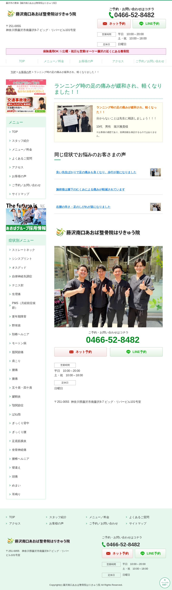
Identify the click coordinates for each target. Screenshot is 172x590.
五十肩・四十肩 (22, 387)
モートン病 (19, 343)
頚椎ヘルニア (20, 334)
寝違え (16, 467)
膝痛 (15, 378)
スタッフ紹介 (20, 140)
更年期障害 (19, 316)
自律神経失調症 (22, 276)
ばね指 (16, 414)
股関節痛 (17, 352)
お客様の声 (86, 61)
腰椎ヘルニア (20, 458)
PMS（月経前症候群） (23, 305)
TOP (22, 61)
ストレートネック (23, 249)
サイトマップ (20, 193)
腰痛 (15, 369)
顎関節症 (17, 405)
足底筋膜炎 (19, 441)
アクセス (118, 61)
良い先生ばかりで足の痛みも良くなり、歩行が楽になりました (96, 172)
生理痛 (16, 294)
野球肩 (16, 325)
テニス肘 (17, 285)
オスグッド (19, 267)
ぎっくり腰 (19, 432)
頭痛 (15, 476)
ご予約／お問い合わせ (150, 61)
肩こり (16, 360)
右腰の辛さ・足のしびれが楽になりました (83, 206)
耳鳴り (16, 494)
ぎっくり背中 (20, 423)
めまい (16, 485)
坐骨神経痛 (19, 449)
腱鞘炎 (16, 396)
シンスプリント (22, 258)
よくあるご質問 (22, 158)
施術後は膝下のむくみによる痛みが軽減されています (90, 189)
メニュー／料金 (54, 61)
